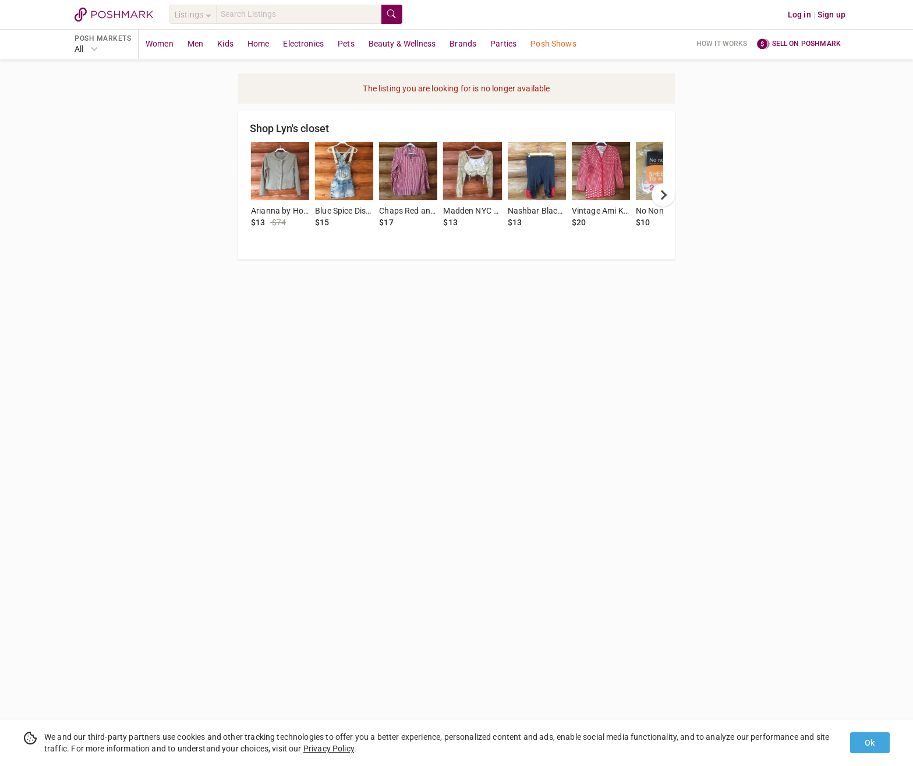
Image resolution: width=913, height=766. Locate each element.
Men (195, 43)
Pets (346, 43)
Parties (503, 43)
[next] (663, 195)
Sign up (831, 14)
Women (160, 43)
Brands (463, 43)
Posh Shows (553, 43)
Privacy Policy (328, 748)
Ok (870, 742)
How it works (722, 44)
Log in (799, 14)
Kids (225, 43)
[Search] (298, 14)
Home (258, 43)
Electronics (303, 43)
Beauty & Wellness (402, 43)
